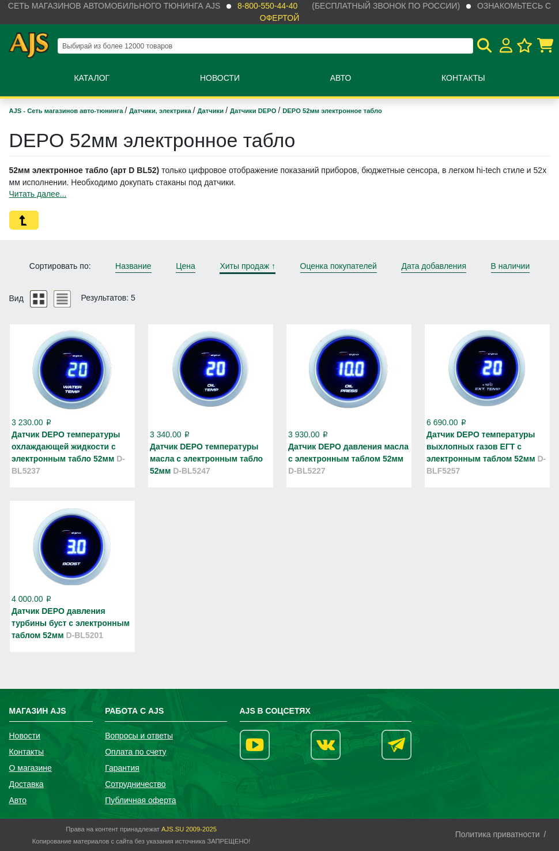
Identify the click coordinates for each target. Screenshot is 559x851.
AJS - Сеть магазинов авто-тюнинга (67, 110)
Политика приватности (497, 834)
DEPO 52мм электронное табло (332, 110)
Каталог (91, 78)
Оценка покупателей (338, 266)
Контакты (463, 78)
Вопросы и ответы (139, 735)
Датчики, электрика (161, 110)
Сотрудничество (135, 784)
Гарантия (122, 768)
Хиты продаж (247, 266)
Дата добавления (433, 266)
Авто (341, 78)
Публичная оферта (140, 800)
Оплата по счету (135, 751)
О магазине (30, 768)
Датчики (212, 110)
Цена (185, 266)
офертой (279, 18)
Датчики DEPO (254, 110)
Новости (220, 78)
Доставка (26, 784)
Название (133, 266)
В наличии (510, 266)
